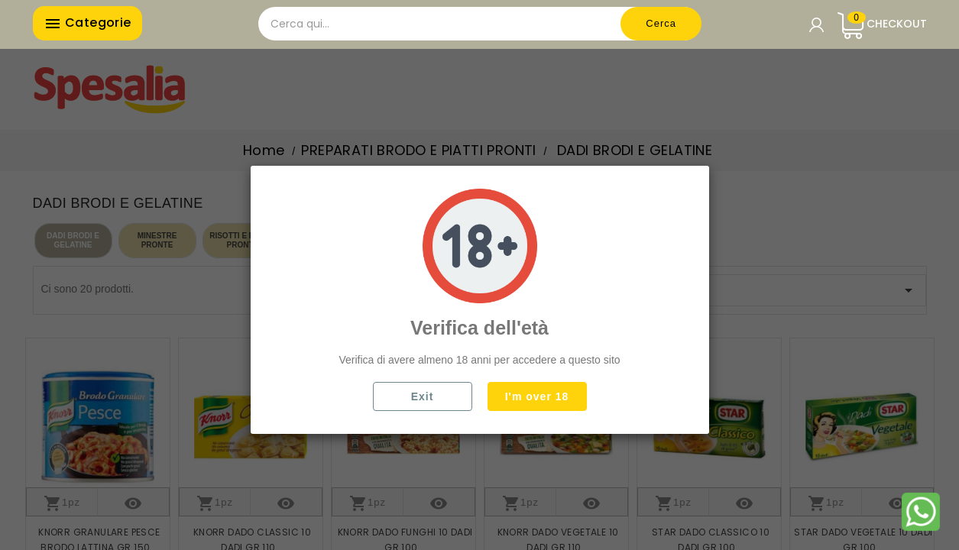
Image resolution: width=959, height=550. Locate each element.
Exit (422, 396)
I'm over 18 (537, 396)
